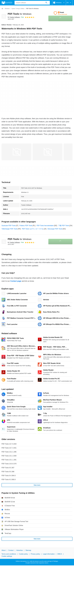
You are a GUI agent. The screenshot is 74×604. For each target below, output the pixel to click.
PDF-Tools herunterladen (45, 225)
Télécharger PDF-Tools (9, 229)
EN (69, 3)
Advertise (19, 550)
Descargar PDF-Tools (55, 229)
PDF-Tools (19, 14)
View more (37, 485)
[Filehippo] (7, 2)
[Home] (2, 8)
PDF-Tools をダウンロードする (32, 229)
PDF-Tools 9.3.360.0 (9, 479)
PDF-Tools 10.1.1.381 (9, 460)
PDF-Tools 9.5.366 (8, 471)
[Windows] (7, 8)
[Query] (32, 3)
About (4, 550)
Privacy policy (35, 554)
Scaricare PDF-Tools (9, 225)
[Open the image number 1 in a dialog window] (47, 152)
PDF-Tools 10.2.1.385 (9, 452)
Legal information (49, 554)
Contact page (15, 281)
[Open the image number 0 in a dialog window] (16, 152)
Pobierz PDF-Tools (25, 225)
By (14, 17)
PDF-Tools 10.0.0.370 (9, 464)
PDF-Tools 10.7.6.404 (9, 444)
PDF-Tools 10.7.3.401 (9, 448)
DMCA (59, 554)
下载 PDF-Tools (63, 225)
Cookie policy (23, 554)
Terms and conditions (9, 554)
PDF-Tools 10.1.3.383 (9, 456)
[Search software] (46, 3)
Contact (11, 550)
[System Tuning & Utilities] (17, 8)
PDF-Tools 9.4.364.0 (9, 475)
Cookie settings (7, 556)
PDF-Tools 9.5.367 (8, 467)
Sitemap (28, 550)
